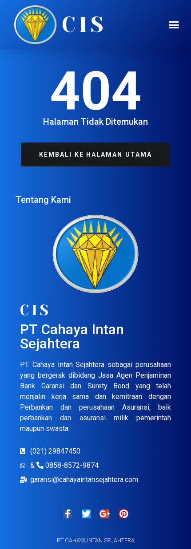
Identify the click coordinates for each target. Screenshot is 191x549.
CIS (84, 24)
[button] (174, 24)
